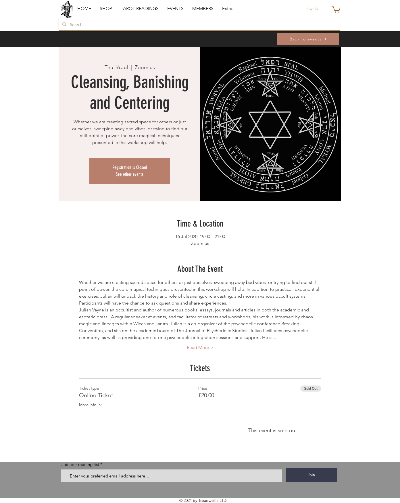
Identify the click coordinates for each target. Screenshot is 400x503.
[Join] (311, 475)
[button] (105, 8)
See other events (129, 174)
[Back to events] (308, 39)
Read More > (200, 347)
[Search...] (199, 24)
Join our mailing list (80, 464)
